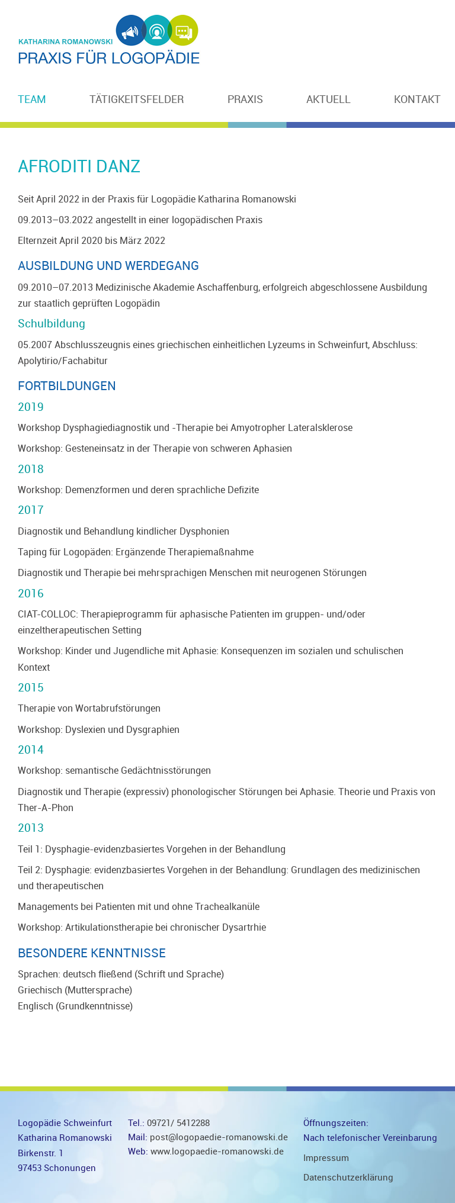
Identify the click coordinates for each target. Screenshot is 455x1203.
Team (32, 99)
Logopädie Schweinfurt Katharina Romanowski (109, 39)
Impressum (326, 1158)
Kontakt (417, 99)
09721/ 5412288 (177, 1123)
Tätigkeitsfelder (136, 99)
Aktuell (328, 99)
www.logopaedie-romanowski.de (217, 1151)
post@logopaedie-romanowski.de (219, 1137)
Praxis (245, 99)
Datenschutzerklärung (348, 1177)
